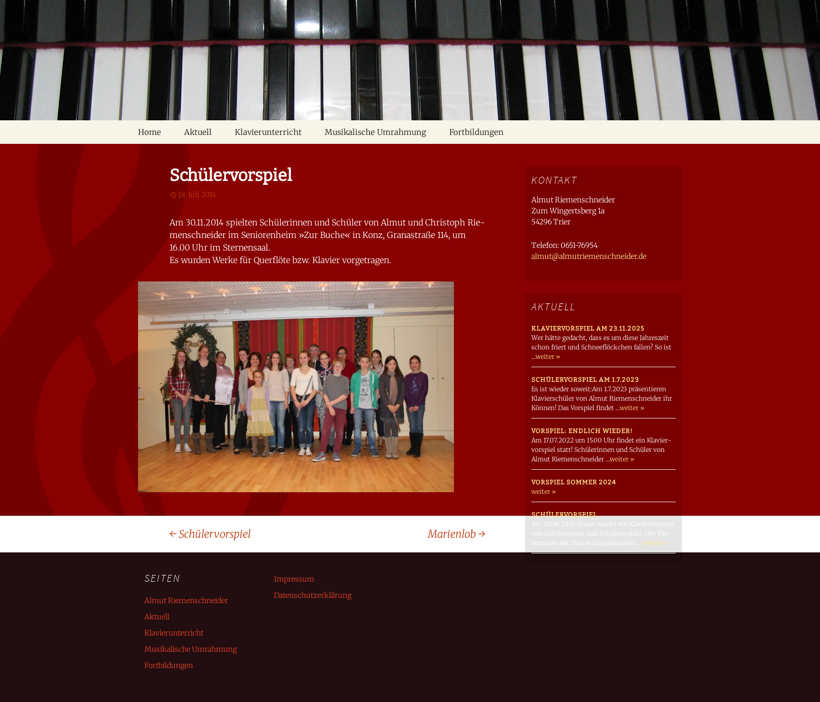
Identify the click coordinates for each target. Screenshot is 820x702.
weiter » (548, 356)
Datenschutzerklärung (312, 595)
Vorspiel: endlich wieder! (582, 431)
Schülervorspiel (210, 533)
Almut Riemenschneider (186, 600)
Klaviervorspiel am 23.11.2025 (587, 328)
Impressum (294, 579)
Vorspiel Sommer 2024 (573, 482)
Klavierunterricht (268, 132)
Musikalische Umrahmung (375, 132)
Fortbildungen (476, 132)
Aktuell (198, 132)
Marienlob (456, 533)
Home (149, 132)
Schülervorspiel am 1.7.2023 (585, 379)
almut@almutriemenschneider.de (588, 256)
